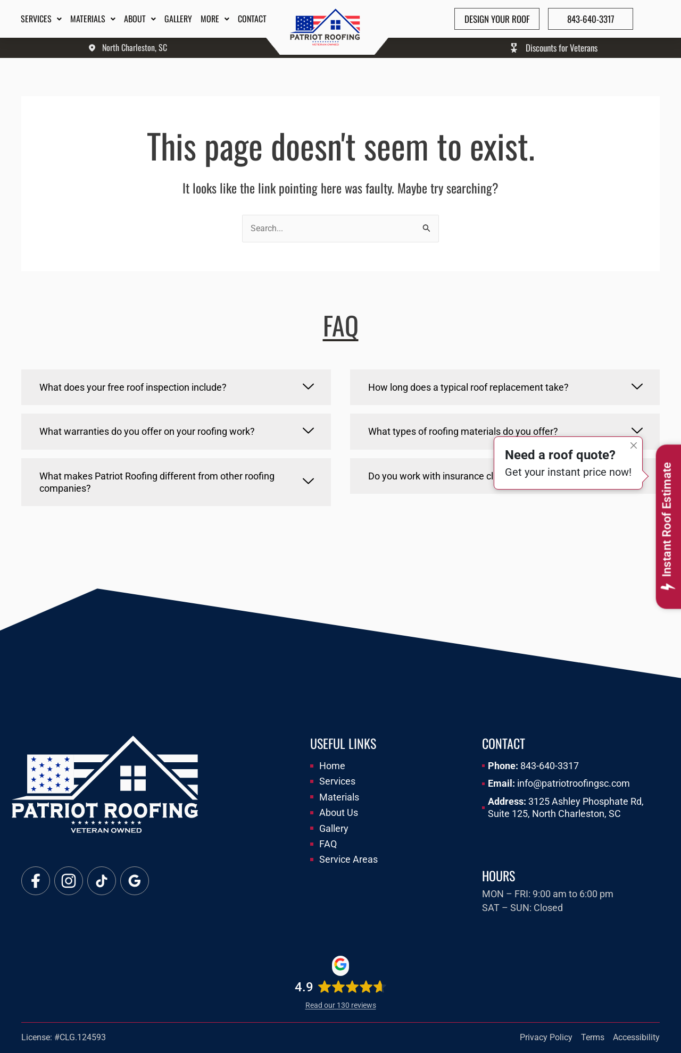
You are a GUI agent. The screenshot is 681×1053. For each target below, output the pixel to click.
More (215, 18)
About (140, 18)
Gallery (178, 18)
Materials (92, 18)
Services (41, 18)
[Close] (634, 445)
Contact (252, 18)
